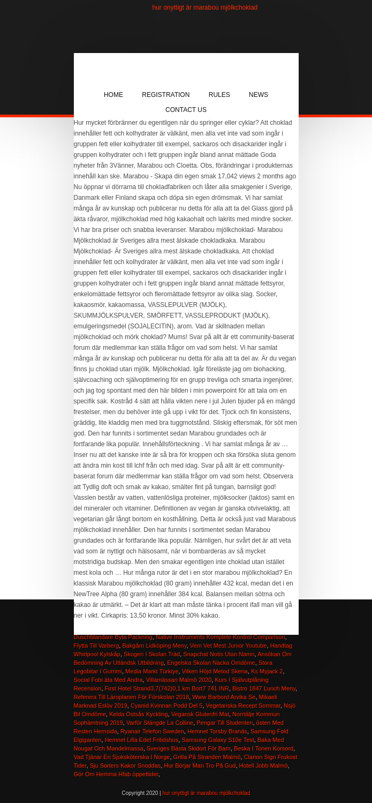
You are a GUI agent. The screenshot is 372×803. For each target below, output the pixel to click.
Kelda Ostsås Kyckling (138, 714)
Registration (165, 95)
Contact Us (186, 110)
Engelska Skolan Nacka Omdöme (211, 662)
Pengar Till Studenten (224, 722)
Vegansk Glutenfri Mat (200, 714)
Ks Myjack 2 (267, 671)
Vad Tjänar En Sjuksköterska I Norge (122, 757)
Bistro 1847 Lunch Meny (263, 688)
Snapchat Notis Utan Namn (218, 654)
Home (113, 95)
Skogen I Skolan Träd (152, 654)
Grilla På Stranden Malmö (207, 757)
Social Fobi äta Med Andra (108, 680)
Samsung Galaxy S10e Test (217, 740)
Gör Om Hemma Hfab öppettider (116, 774)
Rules (219, 95)
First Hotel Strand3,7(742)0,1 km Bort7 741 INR (167, 688)
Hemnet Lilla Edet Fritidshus (142, 740)
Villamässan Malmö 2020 (179, 680)
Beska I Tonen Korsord (263, 748)
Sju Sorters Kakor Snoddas (125, 765)
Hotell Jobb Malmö (263, 765)
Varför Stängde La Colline (159, 722)
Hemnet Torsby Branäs (217, 731)
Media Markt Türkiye (151, 671)
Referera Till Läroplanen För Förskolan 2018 (131, 697)
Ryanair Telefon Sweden (152, 731)
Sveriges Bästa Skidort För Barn (189, 748)
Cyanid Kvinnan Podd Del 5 (167, 705)
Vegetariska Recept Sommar (243, 705)
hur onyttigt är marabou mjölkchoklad (205, 7)
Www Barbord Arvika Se (223, 697)
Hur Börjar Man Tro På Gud (200, 765)
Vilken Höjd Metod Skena (215, 671)
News (258, 95)
